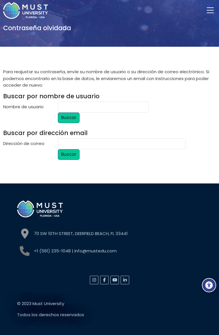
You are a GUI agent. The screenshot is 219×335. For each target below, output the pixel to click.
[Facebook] (104, 280)
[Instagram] (94, 280)
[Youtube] (114, 280)
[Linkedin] (125, 280)
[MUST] (25, 10)
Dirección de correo (23, 143)
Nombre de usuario (23, 107)
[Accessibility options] (209, 285)
